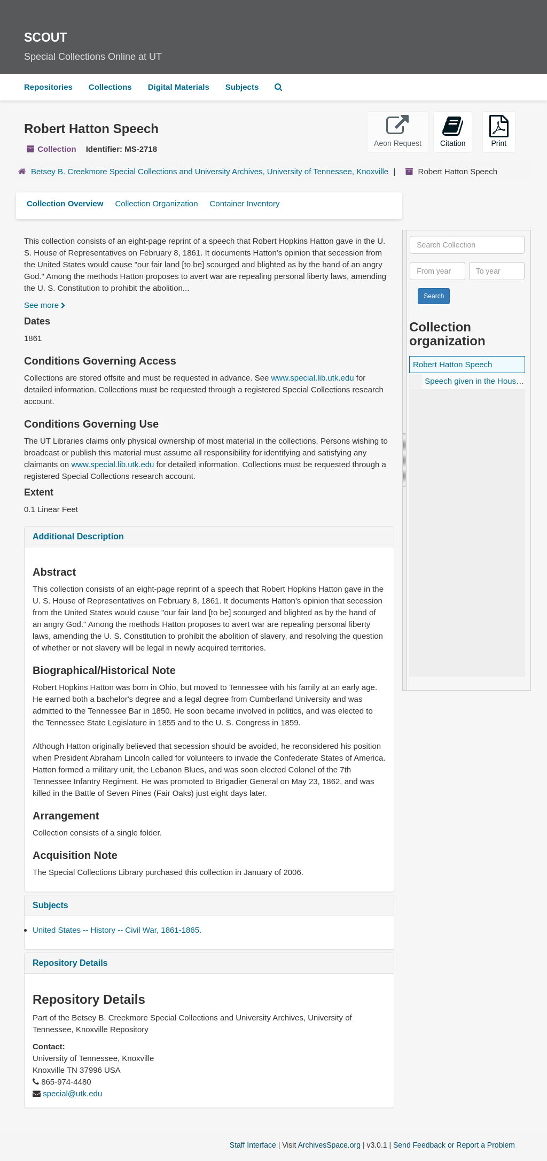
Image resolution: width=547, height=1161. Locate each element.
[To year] (497, 271)
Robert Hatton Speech (452, 364)
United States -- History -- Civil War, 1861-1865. (117, 929)
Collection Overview (65, 203)
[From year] (437, 271)
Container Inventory (244, 203)
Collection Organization (156, 203)
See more (45, 304)
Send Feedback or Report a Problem (454, 1145)
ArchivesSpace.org (329, 1145)
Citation (452, 131)
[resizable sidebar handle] (405, 460)
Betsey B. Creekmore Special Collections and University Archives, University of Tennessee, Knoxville (209, 171)
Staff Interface (253, 1145)
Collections (110, 86)
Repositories (48, 86)
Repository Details (70, 963)
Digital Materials (178, 86)
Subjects (242, 86)
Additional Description (78, 536)
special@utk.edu (72, 1093)
